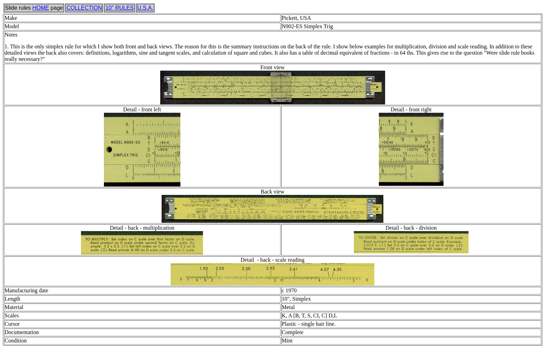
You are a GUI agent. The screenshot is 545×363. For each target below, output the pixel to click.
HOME (40, 8)
